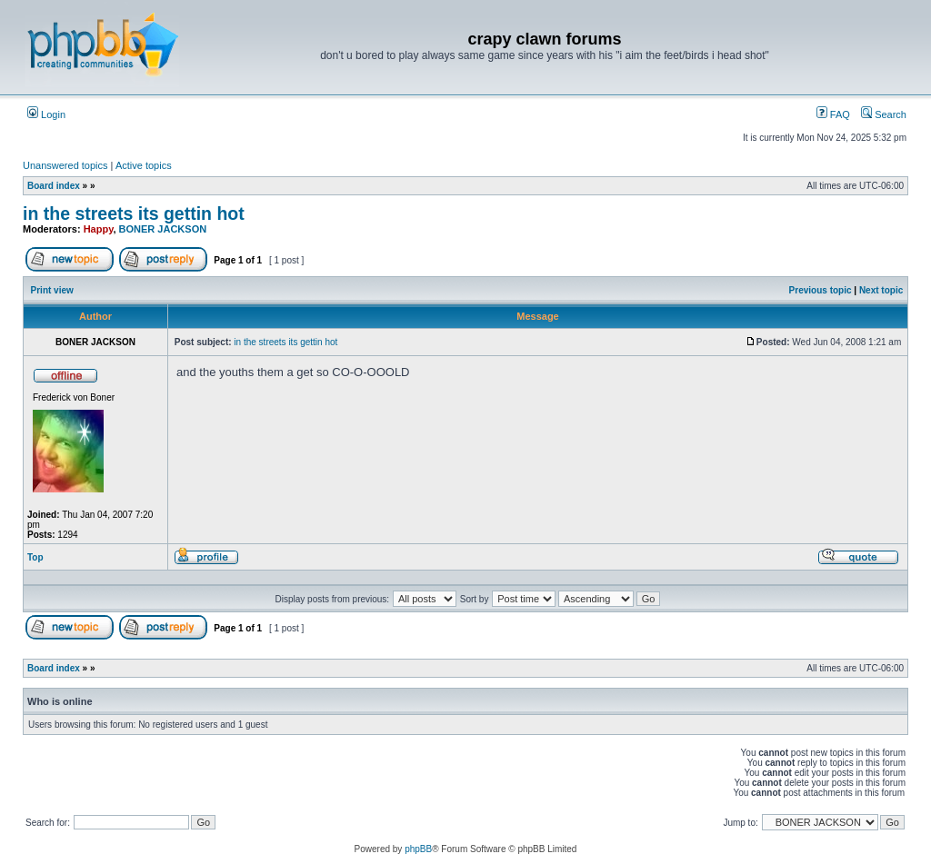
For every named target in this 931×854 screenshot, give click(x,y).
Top (35, 557)
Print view (52, 290)
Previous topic (820, 290)
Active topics (143, 165)
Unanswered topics (65, 165)
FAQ (833, 114)
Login (46, 114)
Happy (99, 228)
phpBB (418, 849)
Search (883, 114)
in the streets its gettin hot (134, 213)
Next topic (881, 290)
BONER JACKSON (163, 228)
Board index (53, 186)
